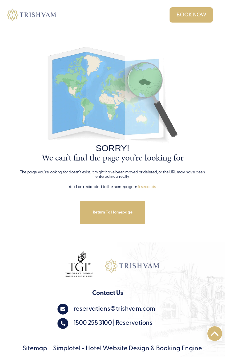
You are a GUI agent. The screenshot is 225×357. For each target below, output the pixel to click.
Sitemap (35, 348)
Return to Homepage (113, 212)
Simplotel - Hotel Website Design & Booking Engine (127, 348)
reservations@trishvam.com (114, 309)
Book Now (191, 15)
